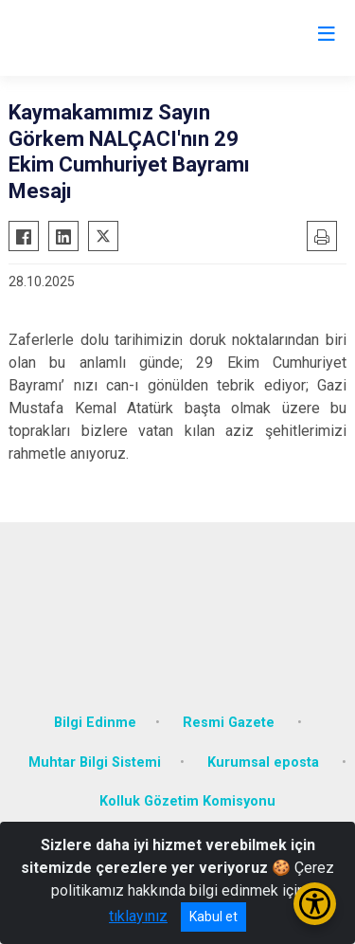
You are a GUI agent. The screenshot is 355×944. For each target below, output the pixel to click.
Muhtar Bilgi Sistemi (94, 762)
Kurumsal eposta (265, 762)
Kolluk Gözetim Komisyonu (187, 801)
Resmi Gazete (230, 723)
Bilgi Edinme (95, 723)
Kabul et (213, 916)
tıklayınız (138, 916)
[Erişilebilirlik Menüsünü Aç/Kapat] (314, 903)
